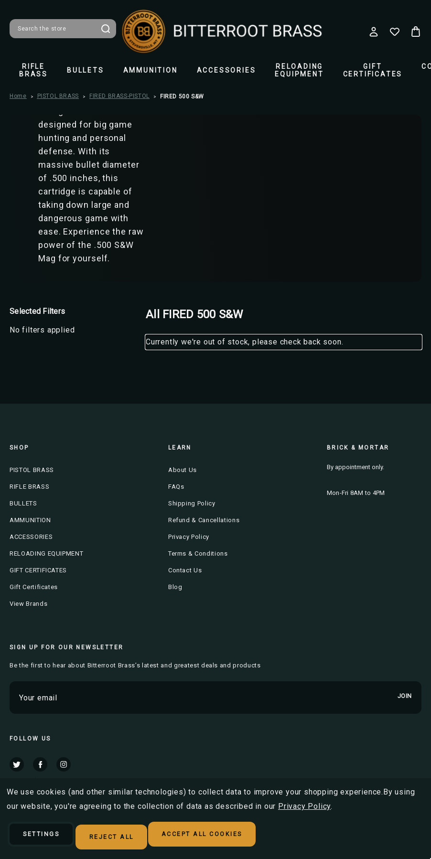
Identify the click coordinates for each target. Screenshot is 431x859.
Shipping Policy (192, 503)
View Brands (28, 603)
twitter (17, 764)
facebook (40, 764)
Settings (51, 838)
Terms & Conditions (198, 553)
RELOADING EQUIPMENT (299, 70)
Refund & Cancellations (203, 520)
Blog (175, 587)
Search (105, 28)
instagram (63, 764)
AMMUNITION (150, 70)
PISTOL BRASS (32, 469)
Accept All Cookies (250, 838)
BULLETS (85, 70)
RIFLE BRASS (33, 70)
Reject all (139, 838)
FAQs (176, 486)
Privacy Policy (188, 536)
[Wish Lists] (394, 31)
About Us (182, 469)
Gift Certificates (34, 587)
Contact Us (185, 570)
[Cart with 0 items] (415, 31)
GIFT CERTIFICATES (373, 70)
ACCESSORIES (226, 70)
